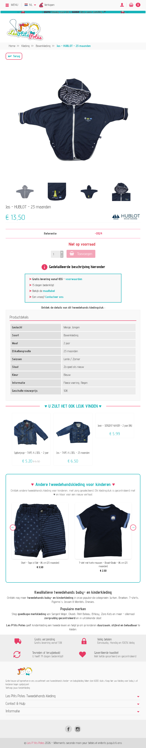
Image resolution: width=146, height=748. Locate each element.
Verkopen (49, 5)
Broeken (123, 598)
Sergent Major (59, 614)
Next (133, 528)
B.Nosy (95, 614)
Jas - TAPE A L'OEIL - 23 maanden (73, 452)
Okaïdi (72, 614)
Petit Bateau (83, 614)
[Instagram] (77, 729)
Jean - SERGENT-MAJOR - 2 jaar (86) (115, 425)
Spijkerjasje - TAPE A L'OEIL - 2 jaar (31, 452)
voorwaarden (74, 279)
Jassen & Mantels (74, 602)
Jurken (113, 598)
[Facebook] (68, 729)
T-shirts (133, 598)
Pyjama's (57, 602)
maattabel (49, 291)
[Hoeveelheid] (55, 254)
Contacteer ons (54, 297)
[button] (14, 56)
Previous (13, 528)
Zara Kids (106, 614)
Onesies (89, 602)
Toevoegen (81, 253)
